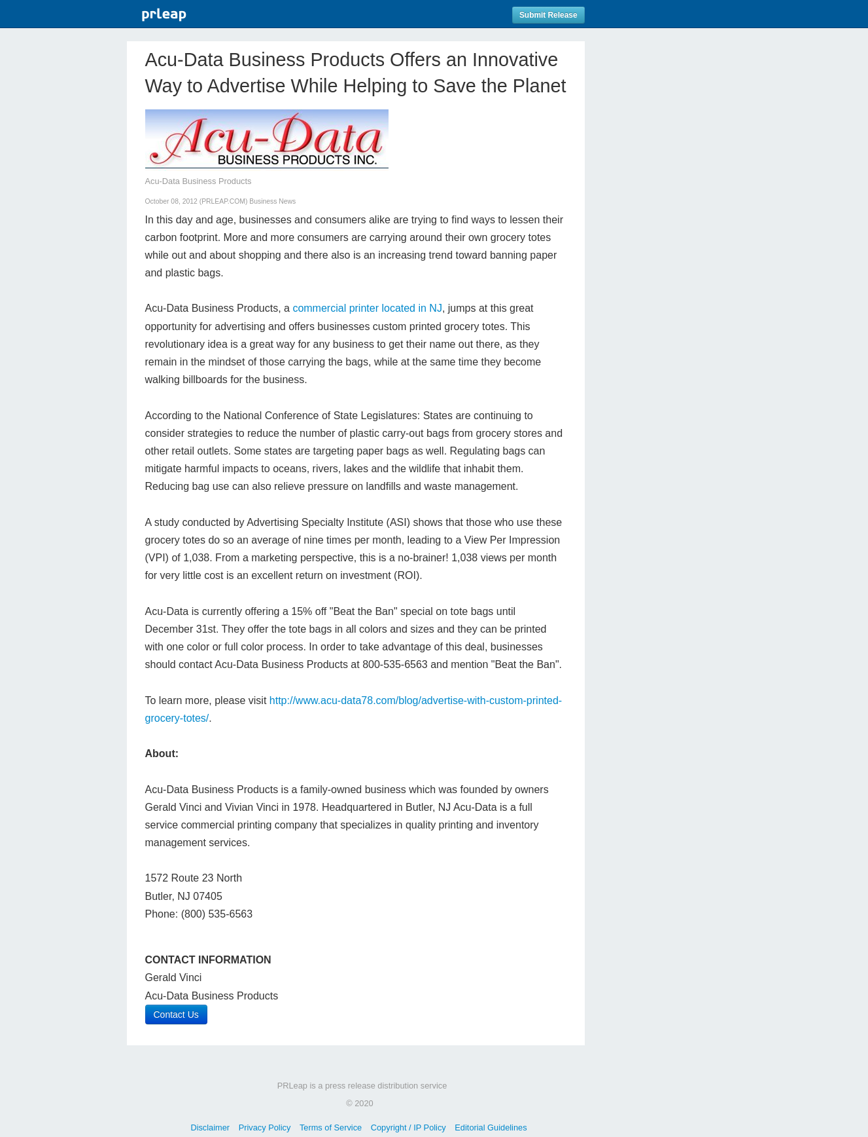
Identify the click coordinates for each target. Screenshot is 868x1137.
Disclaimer (210, 1127)
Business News (272, 201)
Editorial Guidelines (491, 1127)
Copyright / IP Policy (408, 1127)
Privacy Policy (265, 1127)
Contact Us (176, 1014)
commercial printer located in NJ (367, 308)
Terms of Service (331, 1127)
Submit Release (548, 15)
